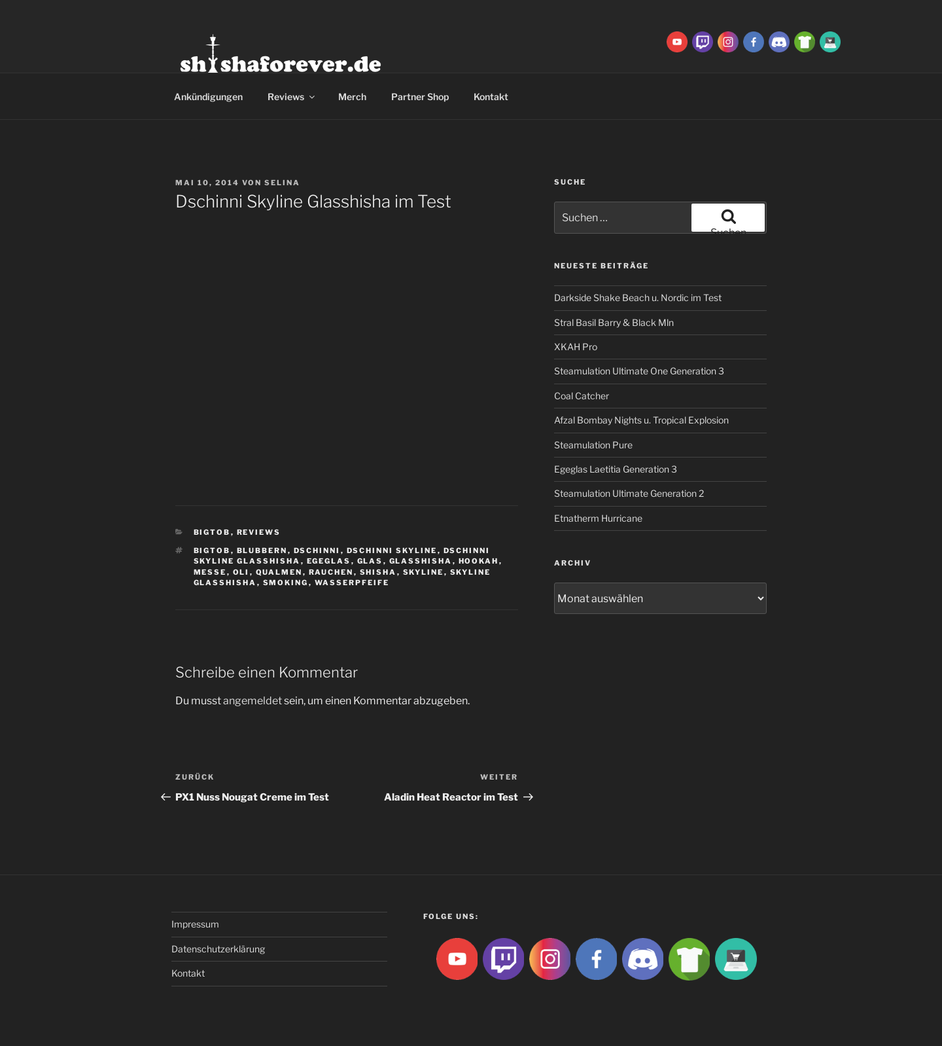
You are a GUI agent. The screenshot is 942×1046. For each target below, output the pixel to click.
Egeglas (329, 561)
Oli (241, 572)
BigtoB (212, 532)
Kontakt (491, 96)
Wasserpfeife (352, 582)
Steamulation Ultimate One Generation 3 (639, 370)
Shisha (378, 572)
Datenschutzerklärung (218, 948)
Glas (370, 561)
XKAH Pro (575, 346)
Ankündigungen (208, 96)
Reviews (292, 96)
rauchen (331, 572)
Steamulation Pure (593, 444)
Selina (282, 182)
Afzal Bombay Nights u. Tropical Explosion (641, 419)
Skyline (423, 572)
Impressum (195, 923)
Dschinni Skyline (392, 550)
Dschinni (317, 550)
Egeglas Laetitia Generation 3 (615, 469)
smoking (286, 582)
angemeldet (252, 700)
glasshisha (421, 561)
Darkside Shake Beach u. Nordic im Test (638, 297)
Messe (210, 572)
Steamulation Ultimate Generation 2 (629, 493)
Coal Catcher (581, 395)
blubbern (262, 550)
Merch (352, 96)
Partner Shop (420, 96)
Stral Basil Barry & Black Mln (614, 322)
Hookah (479, 561)
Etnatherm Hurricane (598, 518)
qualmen (279, 572)
